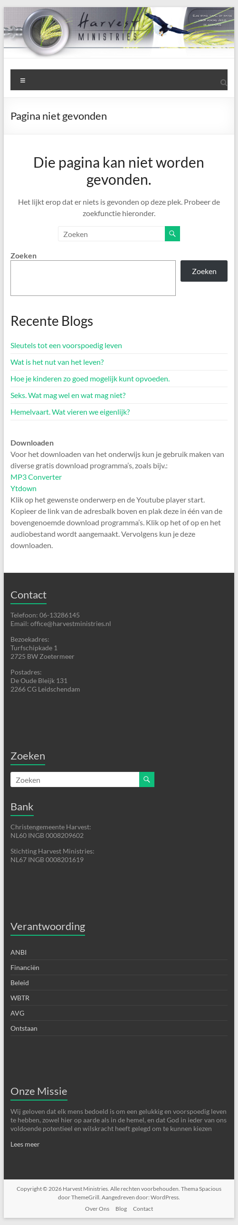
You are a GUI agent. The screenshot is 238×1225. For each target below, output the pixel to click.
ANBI (18, 952)
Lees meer (25, 1144)
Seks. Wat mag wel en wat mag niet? (67, 394)
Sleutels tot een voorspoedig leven (66, 345)
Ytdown (23, 488)
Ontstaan (24, 1028)
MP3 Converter (36, 476)
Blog (121, 1208)
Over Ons (97, 1208)
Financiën (24, 967)
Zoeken (23, 255)
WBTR (19, 998)
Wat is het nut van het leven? (57, 361)
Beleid (19, 982)
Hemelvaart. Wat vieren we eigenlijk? (70, 411)
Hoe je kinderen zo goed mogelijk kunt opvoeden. (90, 378)
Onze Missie (38, 1090)
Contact (143, 1208)
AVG (17, 1013)
